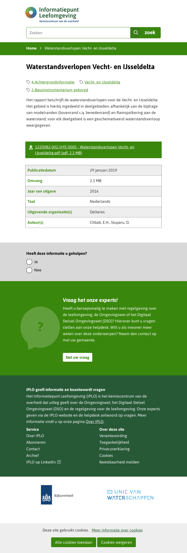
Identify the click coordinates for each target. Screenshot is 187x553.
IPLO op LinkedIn (43, 462)
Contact (33, 449)
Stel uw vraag (77, 357)
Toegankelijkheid (114, 442)
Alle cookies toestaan (73, 542)
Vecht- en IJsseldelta (102, 82)
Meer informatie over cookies (117, 530)
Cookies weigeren (116, 542)
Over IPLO (94, 421)
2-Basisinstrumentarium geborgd (59, 90)
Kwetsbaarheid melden (119, 462)
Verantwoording (113, 435)
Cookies (106, 455)
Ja (36, 261)
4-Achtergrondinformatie (53, 82)
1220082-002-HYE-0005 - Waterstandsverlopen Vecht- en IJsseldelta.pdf (84, 150)
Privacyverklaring (114, 449)
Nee (37, 270)
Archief (32, 455)
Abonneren (36, 442)
